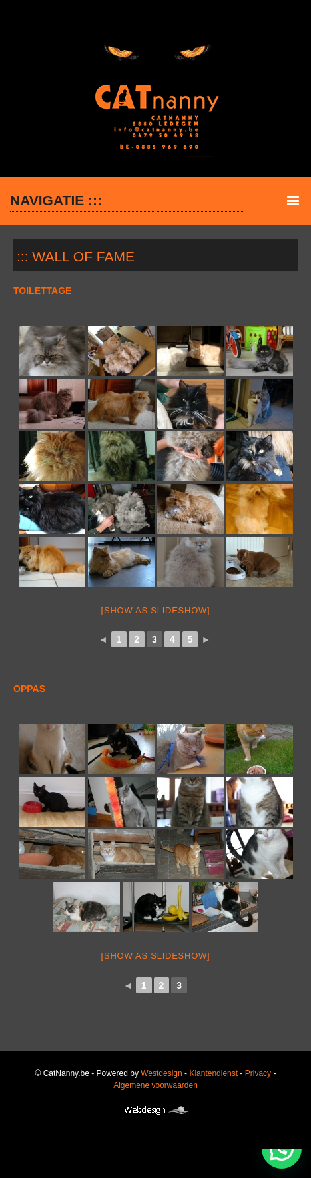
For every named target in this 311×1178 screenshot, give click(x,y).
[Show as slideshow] (155, 610)
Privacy (258, 1073)
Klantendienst (213, 1073)
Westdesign (161, 1073)
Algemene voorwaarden (155, 1085)
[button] (282, 1149)
